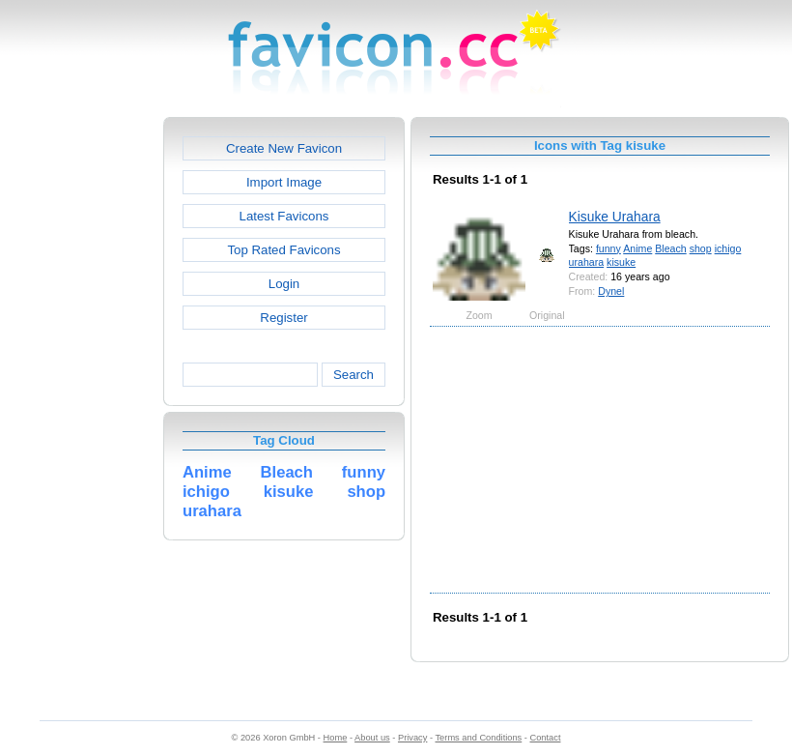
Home (336, 737)
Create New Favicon (284, 148)
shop (701, 248)
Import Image (284, 182)
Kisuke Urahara (615, 216)
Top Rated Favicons (283, 250)
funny (608, 248)
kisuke (621, 262)
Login (284, 283)
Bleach (670, 248)
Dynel (611, 291)
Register (283, 317)
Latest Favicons (284, 216)
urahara (587, 262)
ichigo (728, 248)
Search (353, 374)
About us (372, 737)
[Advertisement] (80, 407)
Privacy (412, 737)
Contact (545, 737)
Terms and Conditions (478, 737)
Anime (637, 248)
